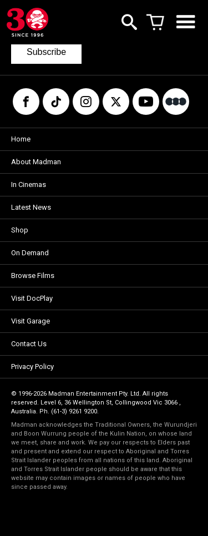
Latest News (31, 207)
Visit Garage (30, 321)
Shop (19, 230)
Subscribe (46, 52)
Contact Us (29, 344)
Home (21, 139)
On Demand (30, 253)
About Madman (36, 162)
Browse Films (32, 275)
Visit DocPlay (32, 298)
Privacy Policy (32, 366)
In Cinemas (28, 184)
